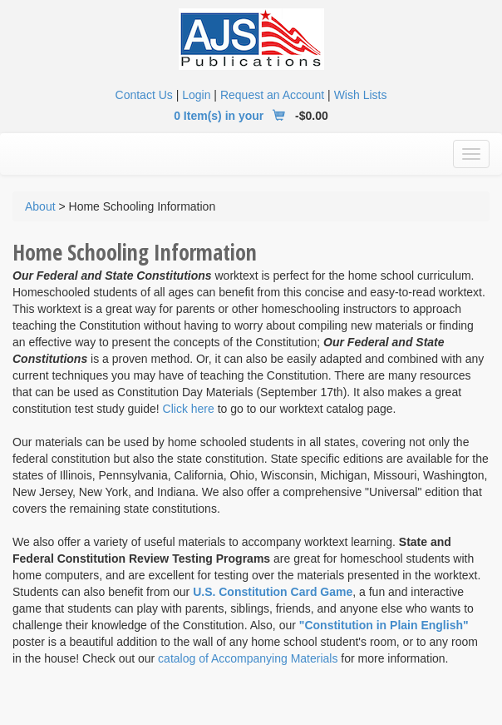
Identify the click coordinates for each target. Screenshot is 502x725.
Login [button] (196, 95)
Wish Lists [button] (360, 95)
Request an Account (272, 95)
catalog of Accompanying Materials (247, 658)
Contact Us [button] (144, 95)
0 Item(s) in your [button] (233, 115)
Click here (188, 408)
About (40, 206)
